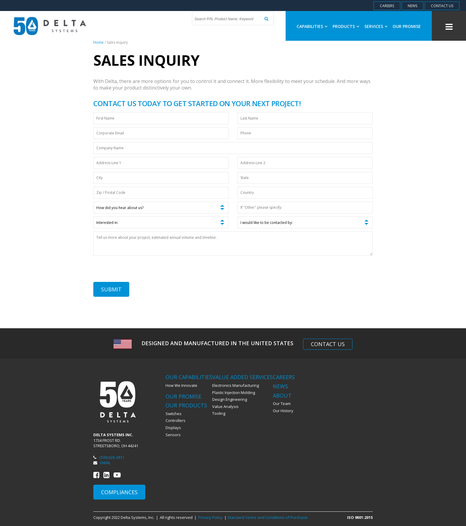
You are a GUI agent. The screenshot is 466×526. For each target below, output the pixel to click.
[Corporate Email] (161, 133)
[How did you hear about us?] (161, 207)
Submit (111, 289)
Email (102, 462)
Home (98, 42)
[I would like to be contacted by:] (305, 222)
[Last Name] (305, 118)
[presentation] (138, 270)
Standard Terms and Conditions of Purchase (267, 517)
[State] (305, 178)
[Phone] (305, 133)
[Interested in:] (161, 222)
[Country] (305, 193)
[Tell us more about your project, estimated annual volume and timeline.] (233, 243)
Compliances (119, 492)
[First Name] (161, 118)
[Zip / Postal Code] (161, 193)
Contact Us (328, 344)
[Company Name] (233, 148)
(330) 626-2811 (108, 457)
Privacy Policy (210, 517)
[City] (161, 178)
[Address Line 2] (305, 163)
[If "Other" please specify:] (305, 207)
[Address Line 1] (161, 163)
